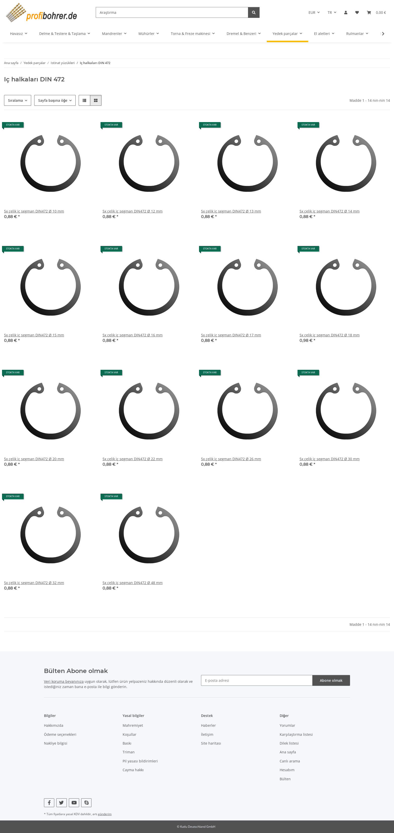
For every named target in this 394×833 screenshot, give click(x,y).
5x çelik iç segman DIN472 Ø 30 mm (330, 458)
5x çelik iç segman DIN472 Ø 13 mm (231, 211)
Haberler (208, 725)
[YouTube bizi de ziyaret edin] (74, 802)
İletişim (207, 734)
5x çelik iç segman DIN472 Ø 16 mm (133, 335)
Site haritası (211, 743)
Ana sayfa (288, 752)
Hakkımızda (53, 725)
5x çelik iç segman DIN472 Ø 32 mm (34, 582)
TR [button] (330, 12)
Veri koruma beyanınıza (64, 681)
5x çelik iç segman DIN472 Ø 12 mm (133, 211)
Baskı (127, 743)
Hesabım (287, 769)
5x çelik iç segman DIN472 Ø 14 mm (330, 211)
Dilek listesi (289, 743)
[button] (345, 12)
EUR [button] (312, 12)
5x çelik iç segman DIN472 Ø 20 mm (34, 458)
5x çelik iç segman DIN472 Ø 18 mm (330, 335)
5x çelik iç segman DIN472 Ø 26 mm (231, 458)
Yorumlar (287, 725)
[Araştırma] (172, 12)
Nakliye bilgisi (55, 743)
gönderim (105, 814)
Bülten (285, 778)
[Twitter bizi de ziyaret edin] (61, 802)
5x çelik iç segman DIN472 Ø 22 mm (133, 458)
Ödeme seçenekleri (60, 734)
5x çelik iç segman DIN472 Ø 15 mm (34, 335)
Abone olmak (331, 680)
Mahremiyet (133, 725)
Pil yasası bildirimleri (140, 761)
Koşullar (129, 734)
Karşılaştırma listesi (296, 734)
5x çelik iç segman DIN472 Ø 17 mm (231, 335)
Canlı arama (290, 761)
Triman (129, 752)
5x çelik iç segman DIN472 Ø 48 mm (133, 582)
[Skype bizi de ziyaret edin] (86, 802)
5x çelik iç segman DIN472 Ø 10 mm (34, 211)
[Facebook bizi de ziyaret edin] (49, 802)
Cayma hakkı (133, 769)
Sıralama (15, 100)
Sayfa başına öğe (52, 100)
